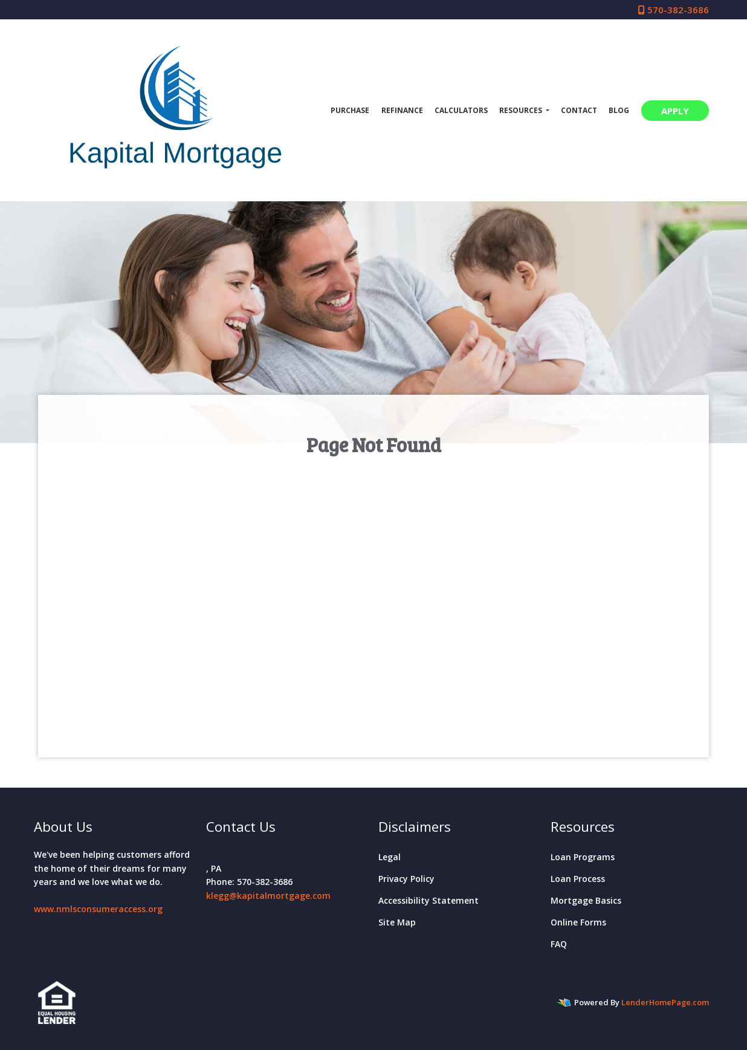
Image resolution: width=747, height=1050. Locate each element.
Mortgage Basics (586, 900)
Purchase (350, 110)
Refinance (402, 110)
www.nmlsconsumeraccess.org (98, 909)
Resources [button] (521, 110)
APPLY (675, 111)
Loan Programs (583, 857)
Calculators (461, 110)
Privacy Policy (406, 878)
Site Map (397, 922)
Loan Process (578, 878)
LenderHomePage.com (665, 1002)
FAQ (559, 944)
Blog (619, 110)
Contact (579, 110)
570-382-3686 (673, 10)
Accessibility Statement (428, 900)
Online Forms (578, 922)
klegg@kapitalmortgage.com (268, 895)
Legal (389, 857)
